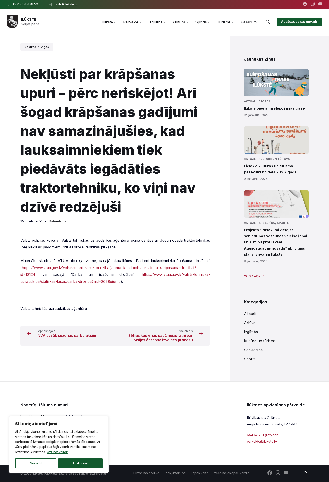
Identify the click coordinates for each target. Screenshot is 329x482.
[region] (59, 444)
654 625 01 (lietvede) (263, 435)
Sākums (30, 47)
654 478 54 (73, 416)
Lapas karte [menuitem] (199, 473)
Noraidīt (36, 463)
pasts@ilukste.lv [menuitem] (65, 4)
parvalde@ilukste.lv (262, 441)
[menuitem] (107, 22)
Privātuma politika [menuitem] (146, 473)
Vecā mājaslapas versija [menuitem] (231, 473)
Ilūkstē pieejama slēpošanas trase (274, 108)
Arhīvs (249, 323)
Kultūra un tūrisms (274, 159)
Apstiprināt (80, 463)
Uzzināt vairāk (57, 452)
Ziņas (45, 47)
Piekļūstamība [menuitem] (175, 473)
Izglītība (251, 332)
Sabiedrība (58, 221)
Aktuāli (250, 101)
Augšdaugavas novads (299, 21)
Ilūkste (28, 19)
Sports (264, 101)
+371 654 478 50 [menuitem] (25, 4)
